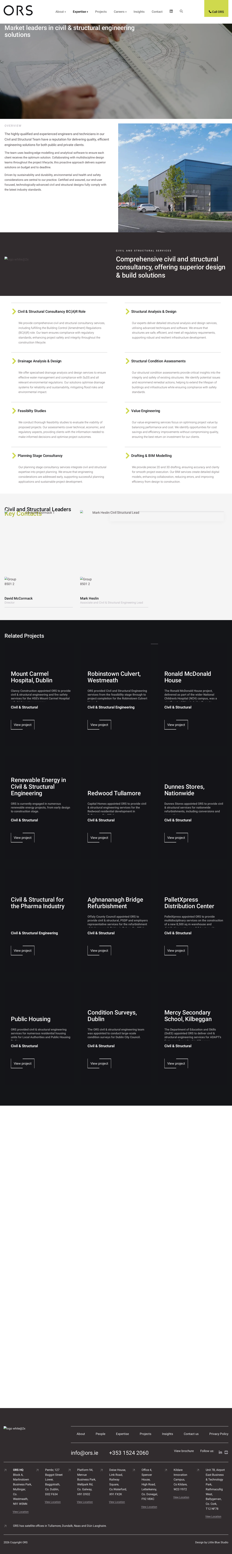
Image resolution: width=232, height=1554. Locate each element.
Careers (119, 11)
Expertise (79, 11)
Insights (139, 11)
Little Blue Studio (218, 1541)
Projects (101, 11)
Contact (157, 11)
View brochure (184, 1451)
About (59, 11)
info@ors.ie (84, 1451)
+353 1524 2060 (129, 1451)
